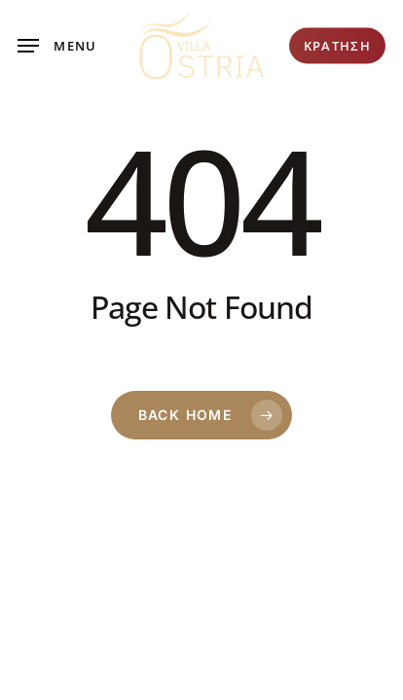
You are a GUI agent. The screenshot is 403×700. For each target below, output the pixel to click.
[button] (57, 45)
